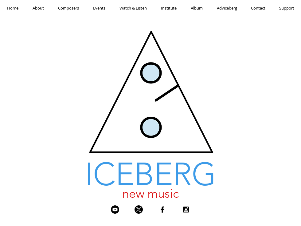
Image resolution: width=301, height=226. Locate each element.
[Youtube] (115, 209)
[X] (139, 209)
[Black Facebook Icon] (162, 209)
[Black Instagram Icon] (186, 209)
